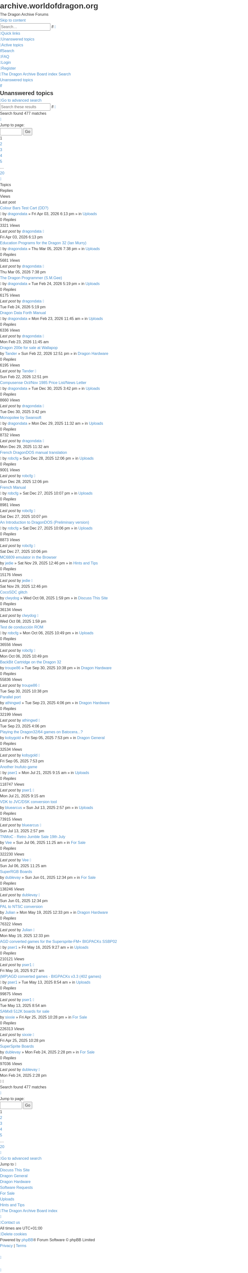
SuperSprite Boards (17, 1046)
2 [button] (1, 144)
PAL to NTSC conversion (21, 907)
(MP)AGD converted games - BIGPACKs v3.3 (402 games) (50, 976)
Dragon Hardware (93, 353)
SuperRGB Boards (16, 872)
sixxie (10, 1017)
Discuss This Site (93, 598)
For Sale (78, 843)
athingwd (13, 703)
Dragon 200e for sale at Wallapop (29, 348)
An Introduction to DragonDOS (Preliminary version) (44, 522)
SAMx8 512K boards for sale (24, 1011)
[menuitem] (17, 39)
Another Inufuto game (18, 767)
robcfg (13, 458)
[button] (0, 119)
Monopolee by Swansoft (20, 418)
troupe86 (12, 668)
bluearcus (13, 808)
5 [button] (1, 161)
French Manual (13, 487)
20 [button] (2, 173)
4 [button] (1, 156)
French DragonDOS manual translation (33, 452)
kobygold (13, 738)
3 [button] (1, 150)
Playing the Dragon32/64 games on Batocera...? (41, 732)
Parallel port (10, 697)
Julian (10, 912)
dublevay (13, 877)
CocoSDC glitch (13, 592)
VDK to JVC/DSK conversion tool (28, 802)
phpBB (27, 1240)
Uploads (90, 214)
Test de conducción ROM (21, 627)
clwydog (12, 598)
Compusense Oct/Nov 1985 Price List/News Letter (43, 383)
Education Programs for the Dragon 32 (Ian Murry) (43, 243)
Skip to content (13, 20)
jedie (9, 563)
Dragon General (91, 738)
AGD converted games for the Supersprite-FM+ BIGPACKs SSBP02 (58, 941)
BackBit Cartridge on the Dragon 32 (30, 662)
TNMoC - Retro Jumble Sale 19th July (32, 837)
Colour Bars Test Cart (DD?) (24, 208)
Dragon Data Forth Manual (23, 313)
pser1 (12, 773)
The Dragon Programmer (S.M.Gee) (31, 278)
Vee (8, 843)
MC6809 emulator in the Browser (28, 557)
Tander (11, 353)
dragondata (17, 214)
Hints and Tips (85, 563)
